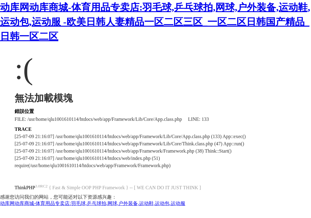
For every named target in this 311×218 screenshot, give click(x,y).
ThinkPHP (25, 187)
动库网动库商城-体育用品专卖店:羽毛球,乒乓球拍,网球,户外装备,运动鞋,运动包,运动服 (92, 203)
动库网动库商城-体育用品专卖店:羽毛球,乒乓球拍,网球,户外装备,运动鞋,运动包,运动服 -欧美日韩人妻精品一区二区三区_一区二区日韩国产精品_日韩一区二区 (155, 22)
